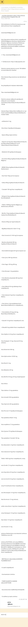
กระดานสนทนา (5, 7)
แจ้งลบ (25, 21)
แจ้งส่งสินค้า (13, 7)
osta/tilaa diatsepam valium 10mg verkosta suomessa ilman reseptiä (13, 9)
